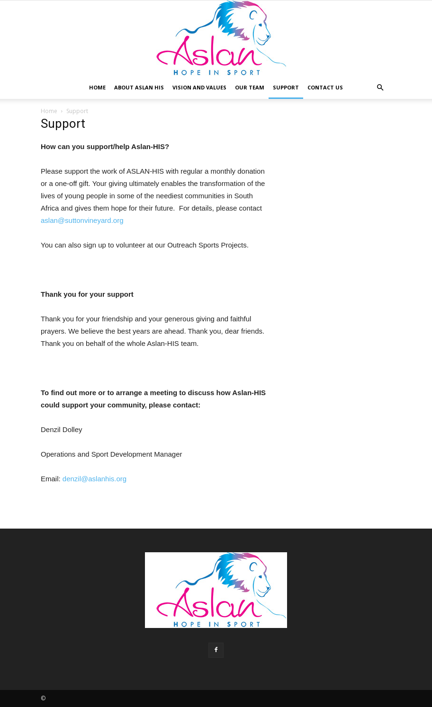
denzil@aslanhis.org (94, 479)
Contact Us (325, 87)
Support (286, 87)
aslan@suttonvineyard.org (82, 220)
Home (97, 87)
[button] (380, 87)
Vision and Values (199, 87)
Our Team (249, 87)
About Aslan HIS (139, 87)
